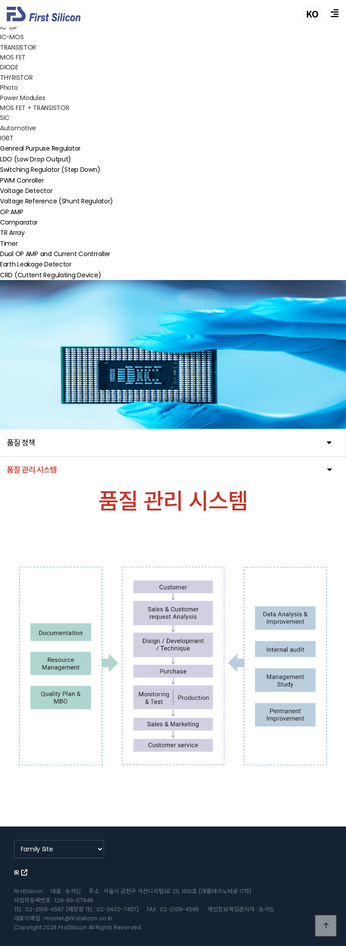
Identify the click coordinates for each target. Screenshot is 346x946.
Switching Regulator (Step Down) (50, 169)
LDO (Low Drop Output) (35, 159)
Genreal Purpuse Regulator (40, 148)
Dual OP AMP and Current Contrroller (55, 253)
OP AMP (11, 211)
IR (20, 872)
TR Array (12, 232)
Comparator (19, 222)
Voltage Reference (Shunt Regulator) (56, 201)
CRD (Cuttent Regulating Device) (50, 275)
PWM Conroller (22, 179)
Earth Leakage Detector (36, 264)
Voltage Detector (26, 190)
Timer (9, 243)
